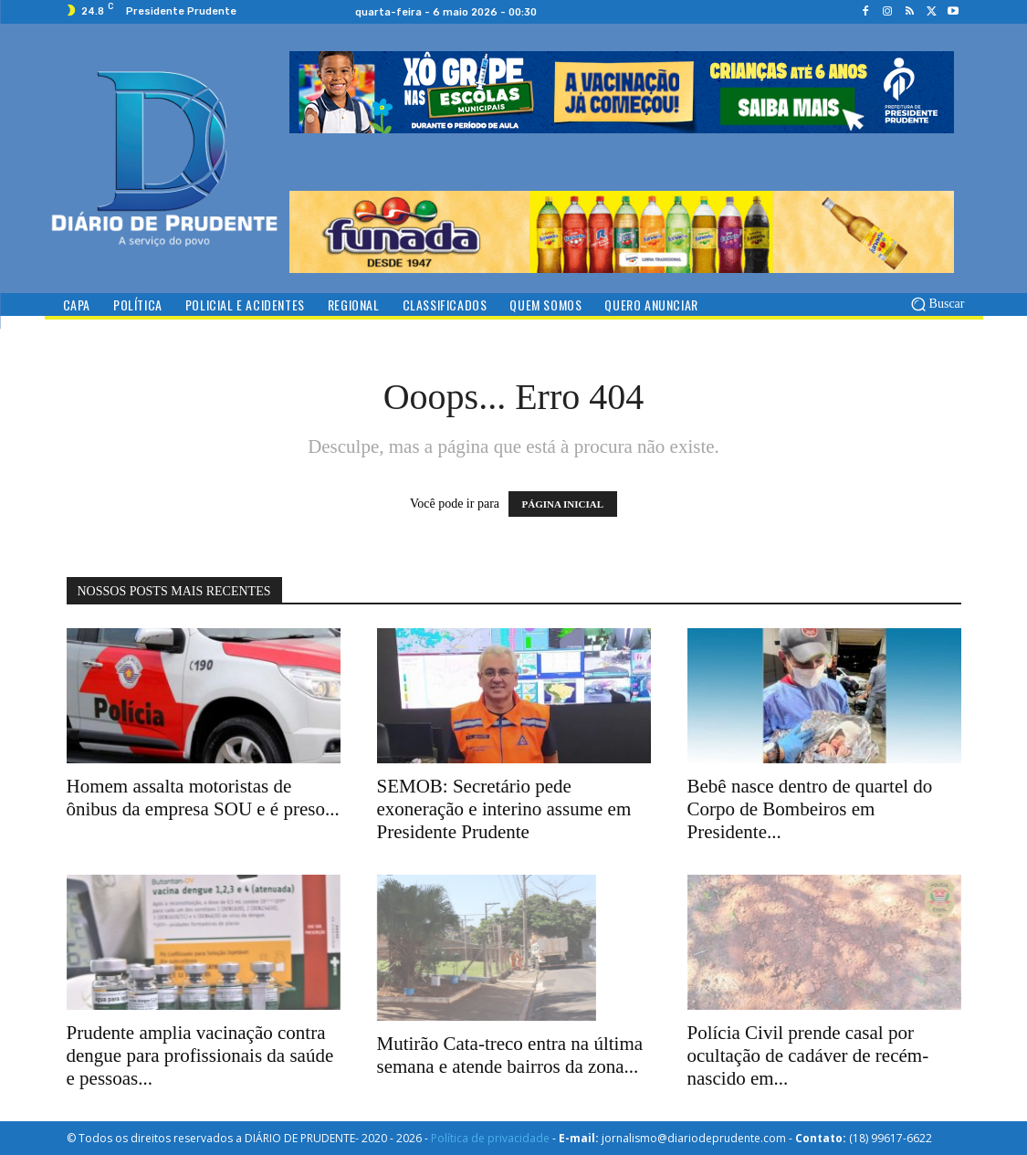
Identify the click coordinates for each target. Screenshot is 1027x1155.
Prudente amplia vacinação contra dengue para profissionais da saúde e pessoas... (200, 1055)
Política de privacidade (490, 1138)
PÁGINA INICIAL (563, 504)
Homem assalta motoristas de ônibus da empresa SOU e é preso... (203, 797)
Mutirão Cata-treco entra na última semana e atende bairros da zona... (510, 1055)
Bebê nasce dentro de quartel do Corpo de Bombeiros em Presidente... (810, 809)
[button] (935, 303)
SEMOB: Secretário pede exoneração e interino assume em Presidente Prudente (504, 809)
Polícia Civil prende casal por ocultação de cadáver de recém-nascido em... (808, 1055)
